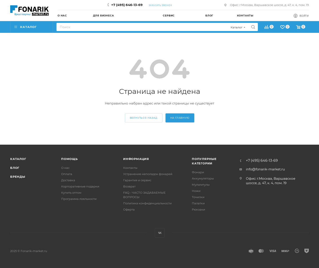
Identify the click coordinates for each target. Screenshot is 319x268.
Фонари (198, 172)
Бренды (17, 176)
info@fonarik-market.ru (265, 169)
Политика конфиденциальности (147, 203)
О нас (65, 167)
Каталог (18, 159)
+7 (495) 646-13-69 (127, 5)
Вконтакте (159, 233)
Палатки (198, 203)
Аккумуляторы (203, 178)
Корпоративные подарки (80, 186)
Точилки (198, 197)
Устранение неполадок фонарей (147, 174)
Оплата (66, 174)
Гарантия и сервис (137, 180)
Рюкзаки (198, 209)
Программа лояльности (79, 199)
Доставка (68, 180)
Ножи (196, 191)
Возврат (129, 186)
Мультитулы (201, 184)
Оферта (129, 209)
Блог (14, 167)
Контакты (130, 167)
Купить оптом (71, 192)
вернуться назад (144, 117)
